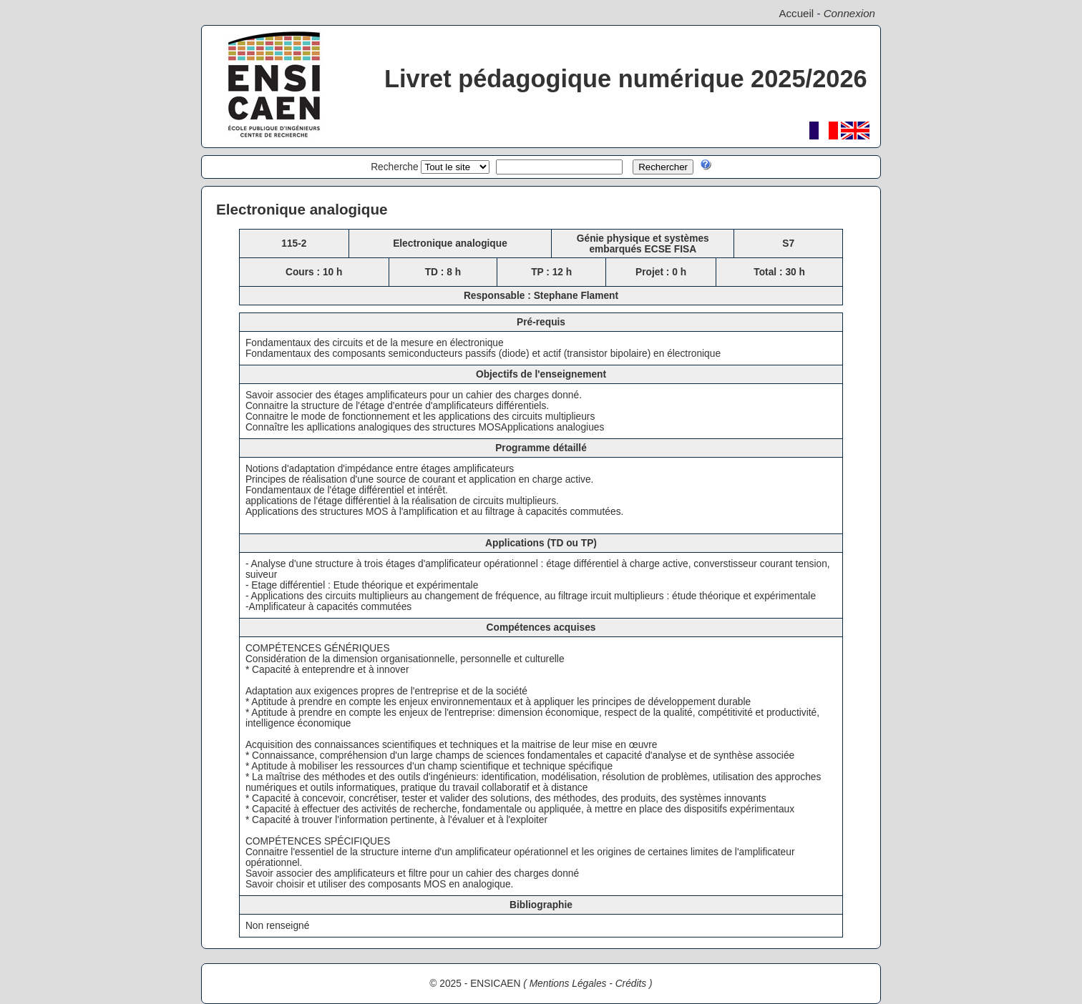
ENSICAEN (495, 983)
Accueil (796, 13)
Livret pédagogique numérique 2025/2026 (625, 78)
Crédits (631, 983)
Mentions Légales (568, 983)
